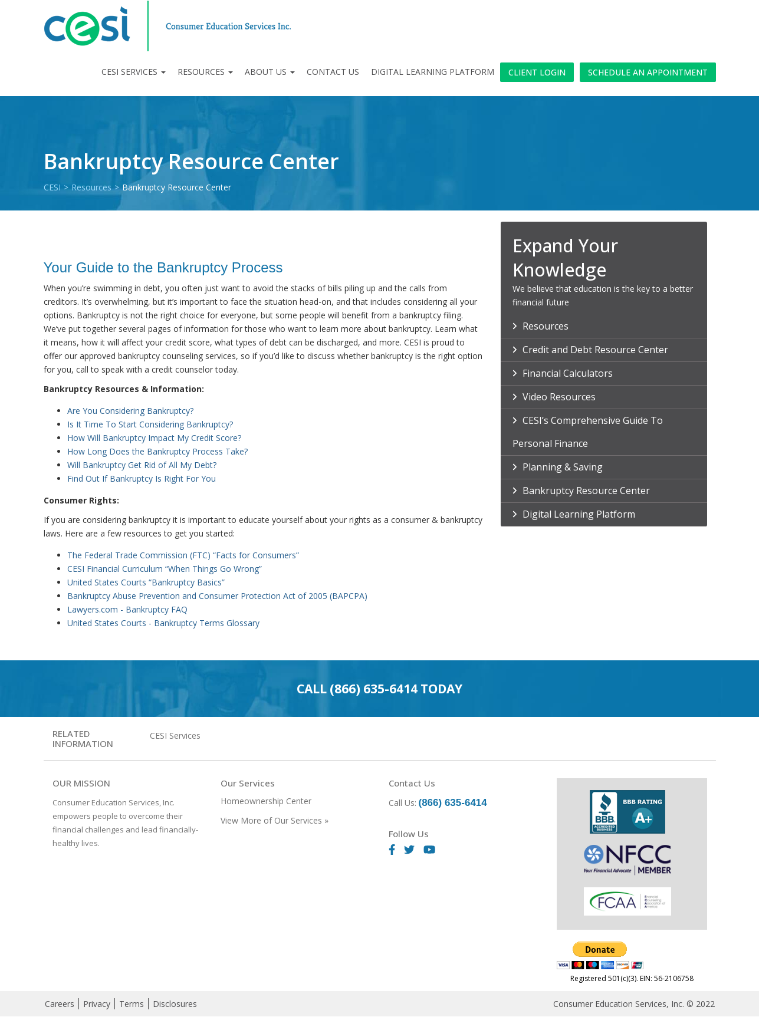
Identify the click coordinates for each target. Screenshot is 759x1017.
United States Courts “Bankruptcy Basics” (146, 582)
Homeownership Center (266, 801)
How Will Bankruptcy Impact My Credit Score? (155, 437)
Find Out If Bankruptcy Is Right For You (141, 478)
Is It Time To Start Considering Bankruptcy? (151, 424)
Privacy (96, 1003)
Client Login (537, 72)
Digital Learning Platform (432, 71)
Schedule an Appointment (648, 72)
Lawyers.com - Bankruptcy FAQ (127, 609)
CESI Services (133, 71)
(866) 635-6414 (374, 688)
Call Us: (438, 802)
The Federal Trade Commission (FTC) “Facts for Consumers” (183, 555)
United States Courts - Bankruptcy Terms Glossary (163, 622)
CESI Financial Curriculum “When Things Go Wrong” (164, 568)
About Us (270, 71)
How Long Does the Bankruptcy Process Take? (158, 451)
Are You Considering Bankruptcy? (131, 410)
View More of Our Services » (274, 820)
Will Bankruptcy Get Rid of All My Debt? (143, 464)
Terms (131, 1003)
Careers (59, 1003)
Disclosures (175, 1003)
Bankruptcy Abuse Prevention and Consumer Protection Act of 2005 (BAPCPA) (217, 595)
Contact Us (333, 71)
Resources (205, 71)
